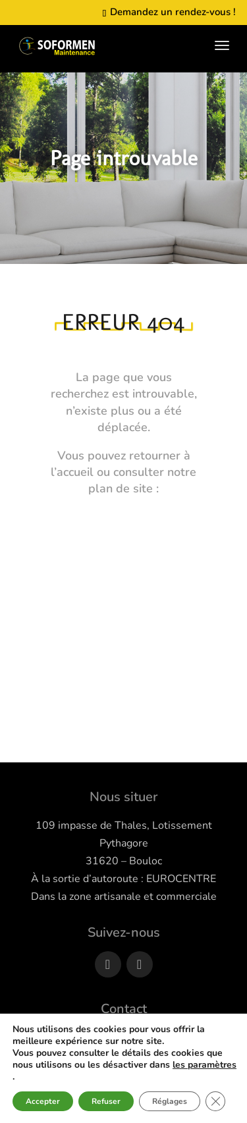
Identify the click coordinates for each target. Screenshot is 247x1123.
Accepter (43, 1101)
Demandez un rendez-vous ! (171, 11)
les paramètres (204, 1065)
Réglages (169, 1101)
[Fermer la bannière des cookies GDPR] (215, 1101)
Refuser (106, 1101)
